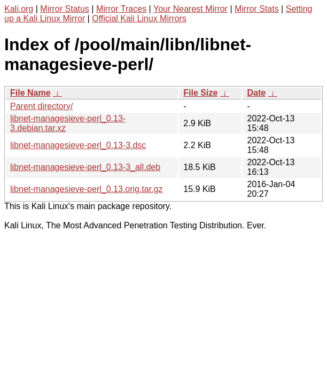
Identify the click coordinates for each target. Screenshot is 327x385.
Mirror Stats (257, 8)
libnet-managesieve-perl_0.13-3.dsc (78, 145)
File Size (200, 92)
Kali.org (18, 8)
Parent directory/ (41, 106)
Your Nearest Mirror (190, 8)
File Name (30, 92)
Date (256, 92)
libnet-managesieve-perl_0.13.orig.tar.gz (86, 189)
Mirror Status (64, 8)
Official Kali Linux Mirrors (139, 18)
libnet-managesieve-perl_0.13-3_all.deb (85, 167)
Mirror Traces (121, 8)
